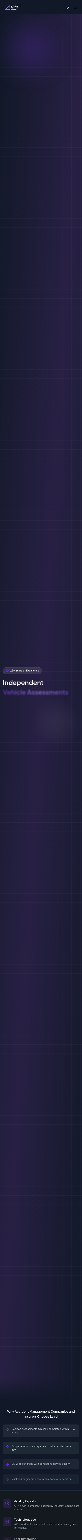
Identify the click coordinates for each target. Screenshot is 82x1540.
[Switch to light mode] (67, 7)
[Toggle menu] (75, 7)
